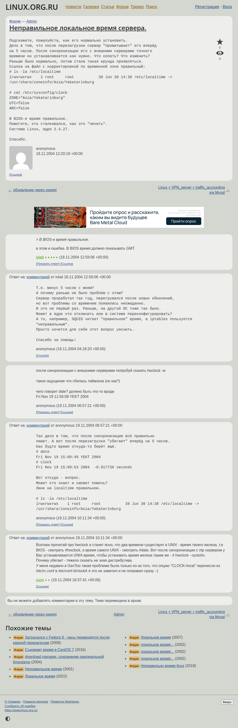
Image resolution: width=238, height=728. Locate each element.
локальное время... (157, 645)
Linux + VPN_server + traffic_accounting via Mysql (191, 190)
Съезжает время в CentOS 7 (49, 650)
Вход (227, 6)
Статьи (107, 6)
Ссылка (15, 174)
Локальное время (40, 676)
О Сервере (12, 701)
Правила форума (35, 701)
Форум (122, 6)
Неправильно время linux (162, 666)
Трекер (137, 6)
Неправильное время (43, 669)
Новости (73, 6)
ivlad (40, 257)
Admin (31, 21)
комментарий (38, 277)
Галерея (91, 6)
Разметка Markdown (65, 701)
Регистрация (207, 6)
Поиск (151, 6)
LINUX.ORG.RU (32, 7)
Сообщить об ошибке (20, 706)
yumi (40, 580)
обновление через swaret (35, 190)
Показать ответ (48, 264)
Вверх (227, 702)
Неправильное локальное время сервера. (77, 27)
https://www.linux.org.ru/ (21, 710)
